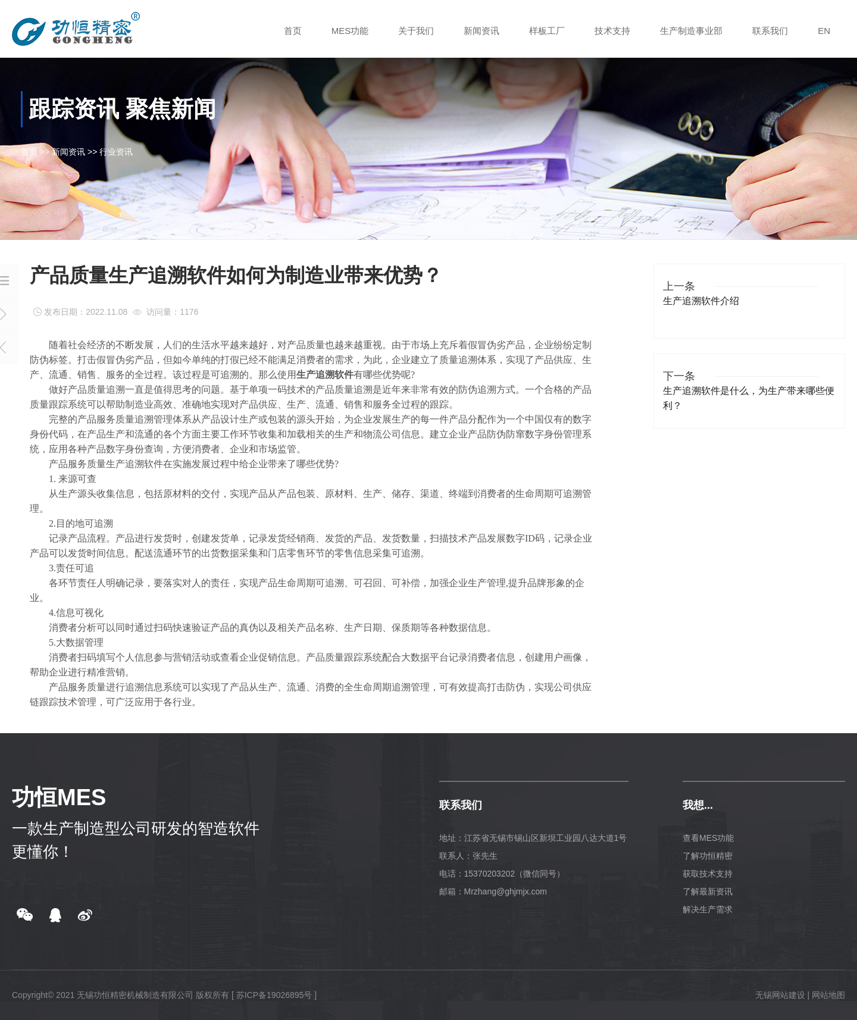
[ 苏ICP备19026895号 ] (274, 995)
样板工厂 (547, 31)
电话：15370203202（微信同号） (502, 873)
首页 (293, 31)
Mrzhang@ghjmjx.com (505, 891)
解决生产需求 (708, 909)
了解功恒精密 (708, 856)
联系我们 (770, 31)
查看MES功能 (708, 838)
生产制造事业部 (691, 31)
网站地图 (828, 995)
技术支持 (612, 31)
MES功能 (350, 31)
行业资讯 (116, 152)
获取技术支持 (708, 873)
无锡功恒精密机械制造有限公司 (135, 995)
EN (824, 31)
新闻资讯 (481, 31)
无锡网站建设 (780, 995)
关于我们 (416, 31)
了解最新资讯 (708, 891)
